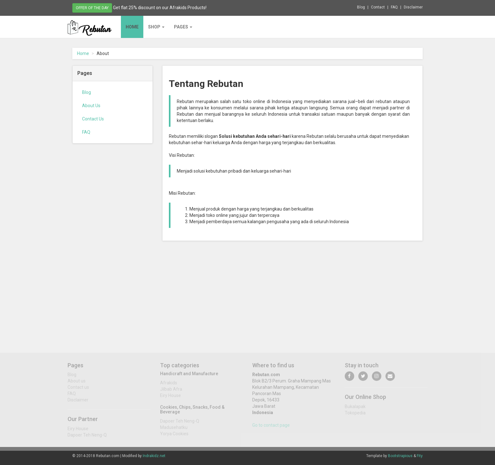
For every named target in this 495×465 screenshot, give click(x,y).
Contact (378, 6)
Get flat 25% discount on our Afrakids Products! (159, 7)
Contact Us (93, 118)
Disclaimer (413, 6)
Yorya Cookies (174, 435)
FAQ (394, 6)
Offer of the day (92, 7)
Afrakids (168, 385)
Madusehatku (174, 429)
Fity (420, 456)
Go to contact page (271, 427)
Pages (183, 26)
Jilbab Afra (171, 391)
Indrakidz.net (154, 456)
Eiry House (78, 431)
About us (77, 383)
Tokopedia (355, 415)
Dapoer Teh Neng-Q (87, 437)
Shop (156, 26)
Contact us (78, 389)
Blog (361, 6)
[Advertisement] (112, 245)
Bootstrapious (400, 456)
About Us (91, 105)
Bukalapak (355, 409)
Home (132, 26)
